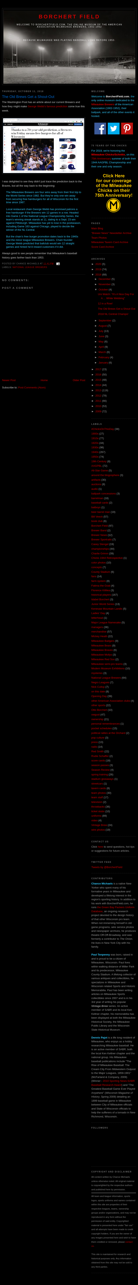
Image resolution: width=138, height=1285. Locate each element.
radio (94, 746)
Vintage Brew (99, 825)
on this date (98, 691)
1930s (94, 447)
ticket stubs (98, 811)
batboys (96, 507)
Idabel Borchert (100, 599)
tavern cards (98, 788)
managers (97, 627)
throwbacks (98, 806)
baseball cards (99, 502)
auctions (96, 484)
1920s (94, 442)
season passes (100, 765)
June (102, 336)
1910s (94, 438)
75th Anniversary (101, 158)
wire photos (98, 829)
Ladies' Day (98, 613)
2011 (98, 400)
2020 (98, 264)
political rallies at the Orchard (108, 732)
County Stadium (100, 571)
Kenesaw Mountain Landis (106, 608)
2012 (98, 395)
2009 (98, 411)
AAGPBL (96, 465)
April (102, 346)
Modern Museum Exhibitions (108, 668)
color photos (98, 562)
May (101, 341)
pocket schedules (101, 728)
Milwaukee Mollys (101, 654)
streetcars (97, 783)
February (104, 357)
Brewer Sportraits (101, 539)
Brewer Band (99, 530)
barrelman (97, 498)
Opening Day (99, 696)
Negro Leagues (100, 682)
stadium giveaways (102, 778)
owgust (95, 714)
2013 (98, 390)
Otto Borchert (99, 709)
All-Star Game (99, 470)
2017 (98, 369)
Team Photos (99, 237)
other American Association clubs (110, 700)
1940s (94, 452)
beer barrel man (100, 511)
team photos (98, 792)
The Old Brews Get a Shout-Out (116, 308)
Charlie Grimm (99, 553)
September (105, 320)
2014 (98, 385)
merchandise (98, 631)
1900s (94, 433)
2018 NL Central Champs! (113, 314)
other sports (98, 705)
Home (44, 380)
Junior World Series (102, 604)
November (105, 284)
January (104, 362)
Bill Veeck (97, 516)
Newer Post (9, 380)
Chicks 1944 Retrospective (107, 557)
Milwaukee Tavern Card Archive (109, 242)
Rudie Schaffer (100, 756)
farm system (98, 580)
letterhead (97, 617)
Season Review (100, 769)
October (104, 289)
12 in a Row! (105, 303)
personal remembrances (105, 723)
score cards (98, 760)
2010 (98, 406)
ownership (97, 719)
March (103, 352)
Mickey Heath (99, 636)
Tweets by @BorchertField (106, 867)
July (101, 331)
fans (93, 576)
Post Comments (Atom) (32, 387)
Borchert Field (69, 17)
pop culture (97, 737)
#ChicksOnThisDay (102, 428)
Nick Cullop (98, 686)
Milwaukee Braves (102, 650)
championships (100, 548)
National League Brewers (30, 267)
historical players (101, 594)
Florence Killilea (100, 590)
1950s (94, 456)
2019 (98, 269)
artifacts (96, 479)
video (94, 820)
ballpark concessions (103, 493)
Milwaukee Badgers (102, 640)
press (94, 742)
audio (94, 488)
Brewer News (99, 535)
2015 (98, 379)
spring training (99, 774)
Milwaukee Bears (101, 645)
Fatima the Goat (100, 585)
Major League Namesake (106, 622)
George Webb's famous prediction (47, 106)
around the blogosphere (105, 475)
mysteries (97, 673)
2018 (98, 274)
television (96, 802)
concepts (96, 567)
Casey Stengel (100, 544)
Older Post (79, 380)
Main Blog (97, 228)
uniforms (96, 815)
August (103, 325)
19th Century (98, 461)
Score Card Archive (102, 246)
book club (97, 521)
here (100, 846)
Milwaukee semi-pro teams (107, 663)
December (105, 279)
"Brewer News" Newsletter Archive (111, 233)
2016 (98, 374)
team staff (97, 797)
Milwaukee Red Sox (103, 659)
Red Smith (97, 751)
